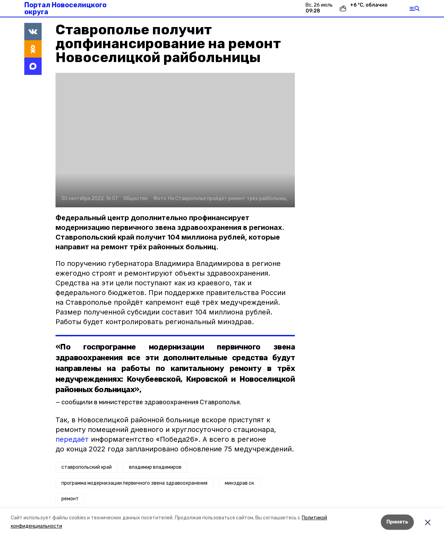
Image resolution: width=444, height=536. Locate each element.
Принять (397, 522)
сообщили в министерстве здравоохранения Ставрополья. (151, 402)
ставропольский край (86, 467)
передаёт (72, 439)
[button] (175, 140)
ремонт (70, 499)
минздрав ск (239, 483)
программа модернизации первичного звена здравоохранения (134, 483)
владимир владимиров (155, 467)
